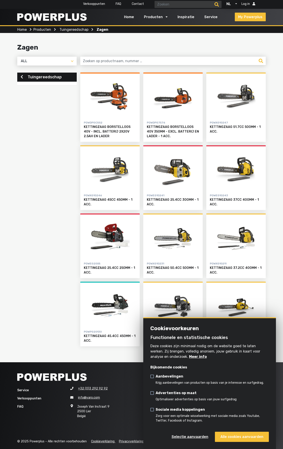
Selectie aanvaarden (190, 437)
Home (129, 17)
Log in (248, 4)
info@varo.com (89, 398)
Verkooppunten (94, 4)
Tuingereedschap (41, 77)
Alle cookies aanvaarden (241, 437)
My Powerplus (250, 17)
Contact (138, 4)
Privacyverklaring (131, 441)
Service (211, 17)
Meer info (198, 357)
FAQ (118, 4)
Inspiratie (186, 17)
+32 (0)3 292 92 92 (93, 388)
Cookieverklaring (103, 441)
